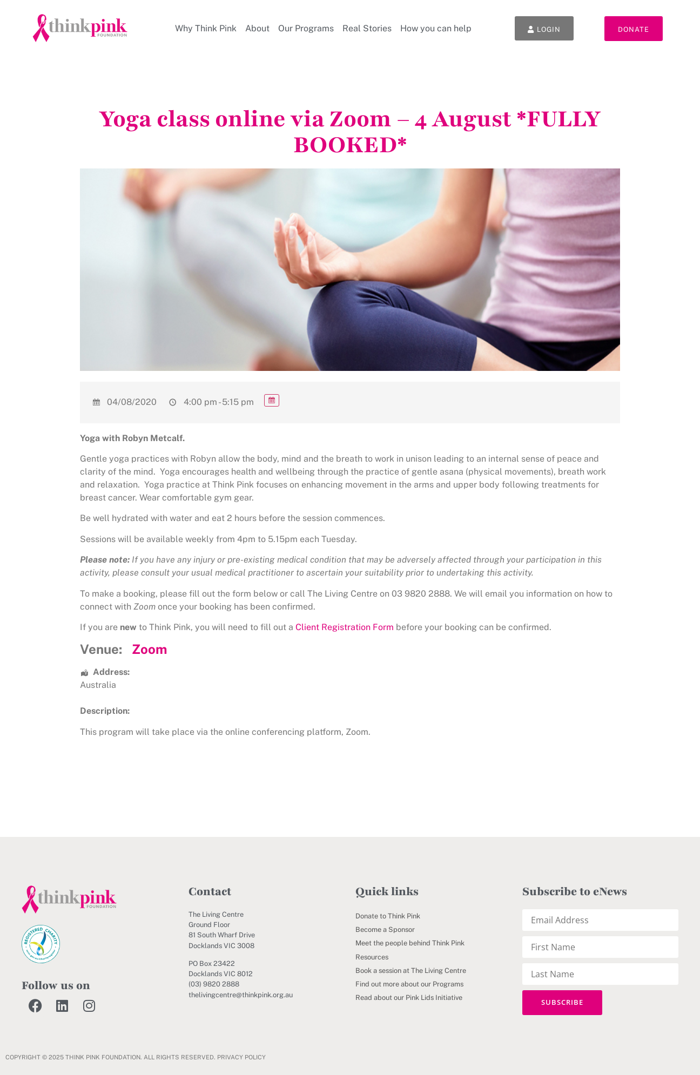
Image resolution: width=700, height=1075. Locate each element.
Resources (371, 957)
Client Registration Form (344, 627)
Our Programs (305, 28)
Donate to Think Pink (387, 916)
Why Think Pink (205, 28)
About (257, 28)
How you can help (435, 28)
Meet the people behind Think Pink (410, 943)
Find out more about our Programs (409, 984)
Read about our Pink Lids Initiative (408, 997)
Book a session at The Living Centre (410, 970)
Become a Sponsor (385, 929)
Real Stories (366, 28)
